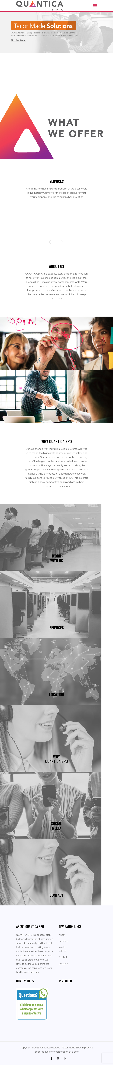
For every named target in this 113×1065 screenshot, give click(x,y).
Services (63, 941)
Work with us (62, 949)
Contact (63, 957)
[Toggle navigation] (95, 6)
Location (63, 963)
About (62, 935)
